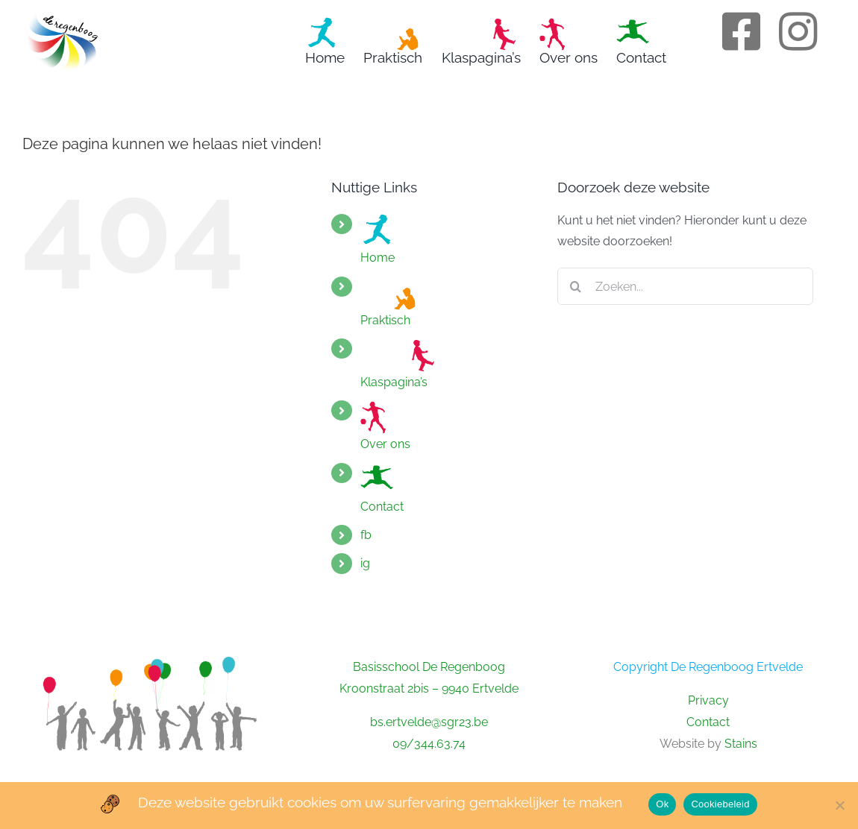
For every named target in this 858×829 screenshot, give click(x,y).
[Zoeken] (576, 286)
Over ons (385, 425)
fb (366, 535)
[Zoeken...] (685, 286)
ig (365, 563)
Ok (662, 804)
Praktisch (390, 302)
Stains (740, 744)
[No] (839, 805)
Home (377, 239)
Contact (382, 488)
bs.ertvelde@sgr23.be (429, 722)
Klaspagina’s (397, 363)
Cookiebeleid (720, 804)
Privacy (708, 700)
